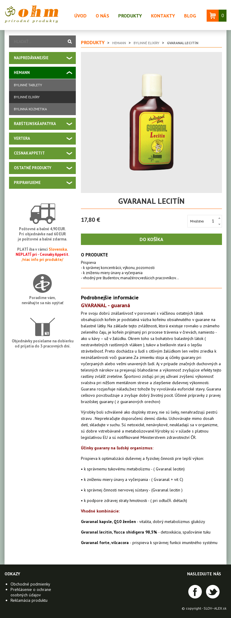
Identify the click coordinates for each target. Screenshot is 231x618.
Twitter (213, 591)
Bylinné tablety (28, 85)
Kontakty (163, 16)
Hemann (22, 72)
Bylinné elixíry (27, 97)
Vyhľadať (70, 41)
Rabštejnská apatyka (35, 123)
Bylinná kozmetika (30, 109)
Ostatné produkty (32, 167)
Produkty (130, 16)
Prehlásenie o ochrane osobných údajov (31, 592)
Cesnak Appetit (29, 153)
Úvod (80, 16)
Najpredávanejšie (31, 57)
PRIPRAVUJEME (27, 182)
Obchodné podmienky (30, 584)
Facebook (195, 591)
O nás (102, 16)
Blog (190, 16)
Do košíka (151, 239)
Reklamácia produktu (29, 600)
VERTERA (22, 138)
